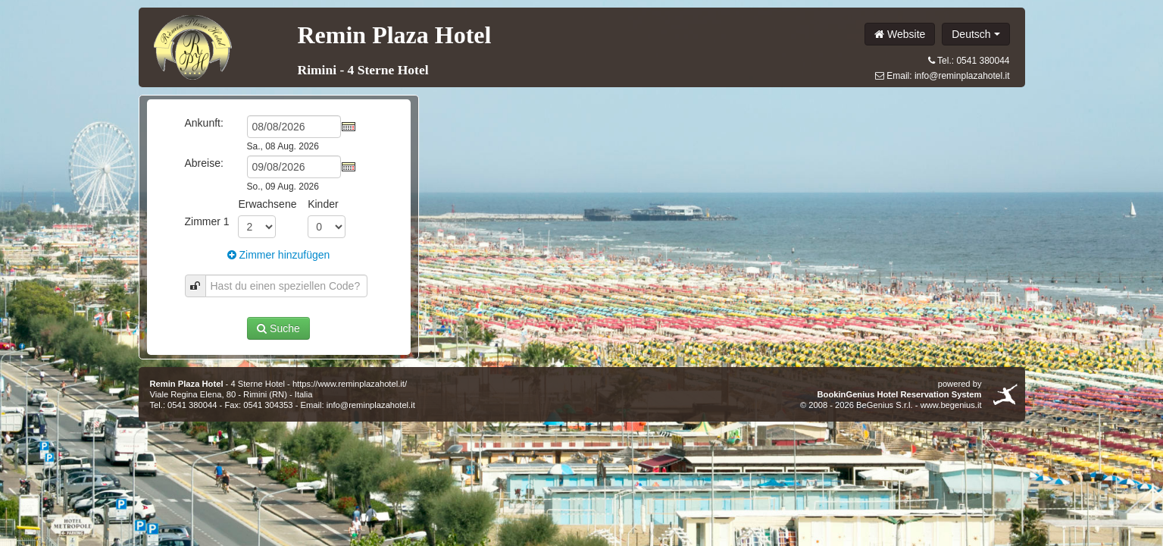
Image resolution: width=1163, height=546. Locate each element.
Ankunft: (204, 123)
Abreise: (204, 163)
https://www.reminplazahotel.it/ (349, 383)
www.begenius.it (951, 405)
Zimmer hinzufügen (278, 255)
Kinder (323, 204)
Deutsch (975, 34)
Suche (278, 328)
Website (899, 34)
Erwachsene (267, 204)
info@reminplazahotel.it (962, 76)
